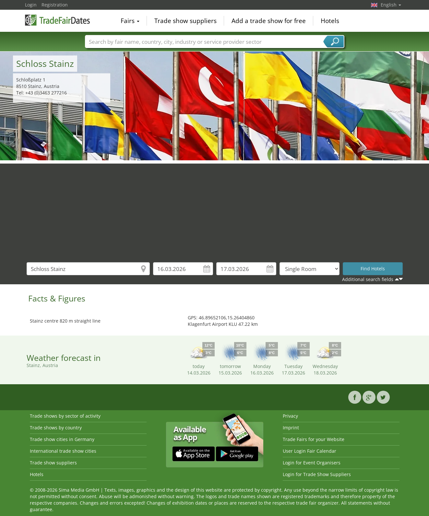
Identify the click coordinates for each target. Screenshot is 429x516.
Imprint (291, 427)
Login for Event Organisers (311, 463)
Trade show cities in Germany (62, 439)
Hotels (330, 21)
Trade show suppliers (185, 21)
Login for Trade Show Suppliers (317, 474)
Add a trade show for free (269, 21)
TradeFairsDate (57, 20)
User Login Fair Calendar (309, 451)
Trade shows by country (56, 427)
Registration (55, 5)
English (391, 5)
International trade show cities (63, 451)
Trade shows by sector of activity (65, 416)
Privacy (290, 416)
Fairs (130, 21)
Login (31, 5)
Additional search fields (367, 279)
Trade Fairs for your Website (313, 439)
